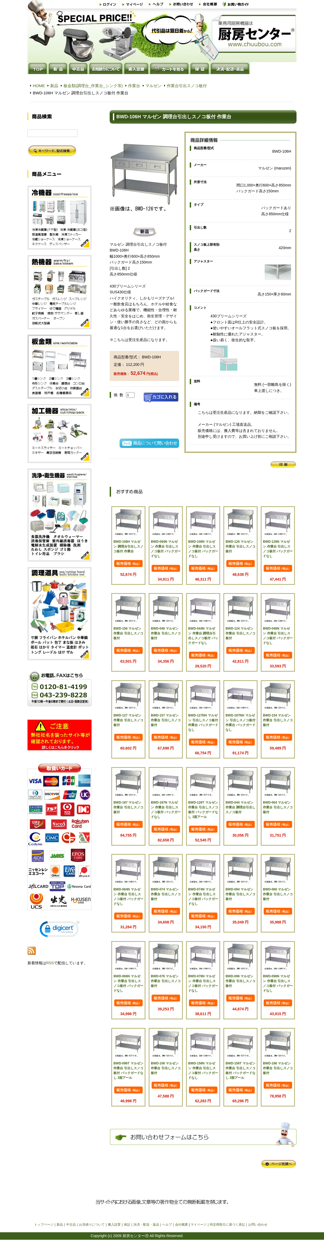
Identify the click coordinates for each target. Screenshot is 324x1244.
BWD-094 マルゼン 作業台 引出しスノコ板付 (240, 894)
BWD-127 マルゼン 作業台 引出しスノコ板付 (128, 720)
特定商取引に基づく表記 (227, 1224)
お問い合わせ (257, 1224)
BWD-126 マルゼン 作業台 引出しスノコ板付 (240, 546)
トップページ (43, 1224)
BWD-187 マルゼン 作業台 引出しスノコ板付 (128, 807)
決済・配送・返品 (146, 1224)
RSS (50, 963)
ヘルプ (167, 1224)
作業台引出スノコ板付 (187, 85)
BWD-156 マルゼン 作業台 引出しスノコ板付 (128, 633)
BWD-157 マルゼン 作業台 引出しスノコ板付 (165, 720)
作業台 (134, 85)
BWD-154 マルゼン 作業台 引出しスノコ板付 (278, 720)
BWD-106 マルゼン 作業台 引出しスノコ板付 (165, 1068)
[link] (59, 930)
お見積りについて (92, 1224)
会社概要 (181, 1224)
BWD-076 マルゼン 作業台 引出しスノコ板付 (165, 981)
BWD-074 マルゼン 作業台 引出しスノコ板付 (165, 894)
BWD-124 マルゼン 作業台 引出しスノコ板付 (240, 633)
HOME (39, 85)
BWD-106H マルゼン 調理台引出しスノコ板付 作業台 (128, 546)
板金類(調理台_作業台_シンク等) (93, 85)
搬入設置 (114, 1224)
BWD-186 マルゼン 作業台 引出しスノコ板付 (278, 1068)
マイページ (199, 1224)
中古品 (71, 1224)
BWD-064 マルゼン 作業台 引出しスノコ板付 (278, 807)
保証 (127, 1224)
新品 (54, 85)
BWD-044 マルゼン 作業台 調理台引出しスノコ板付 (240, 807)
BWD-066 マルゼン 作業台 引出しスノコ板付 (278, 894)
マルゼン (153, 85)
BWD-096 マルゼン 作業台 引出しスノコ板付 (240, 981)
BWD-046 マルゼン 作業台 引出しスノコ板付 (165, 633)
